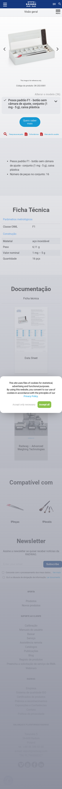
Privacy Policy (31, 396)
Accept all (44, 404)
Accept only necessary (24, 404)
